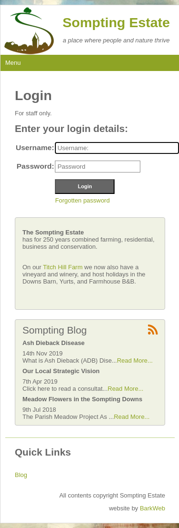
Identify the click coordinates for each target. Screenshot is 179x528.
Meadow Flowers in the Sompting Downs (82, 399)
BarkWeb (152, 508)
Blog (21, 474)
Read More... (135, 360)
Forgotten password (82, 200)
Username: (35, 147)
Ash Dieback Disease (53, 342)
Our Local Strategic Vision (61, 371)
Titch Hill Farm (63, 267)
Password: (35, 166)
